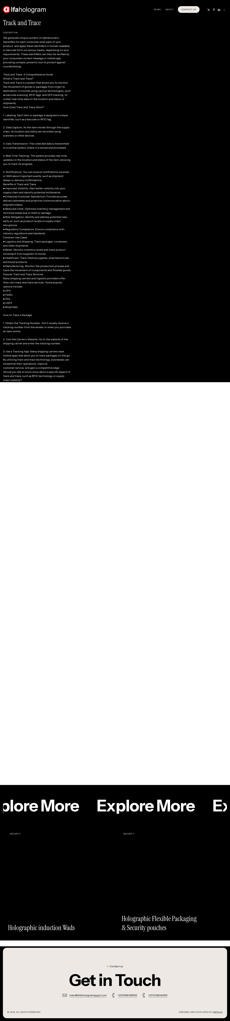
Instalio (218, 1012)
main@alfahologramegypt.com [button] (88, 995)
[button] (115, 980)
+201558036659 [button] (127, 995)
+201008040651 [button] (158, 995)
